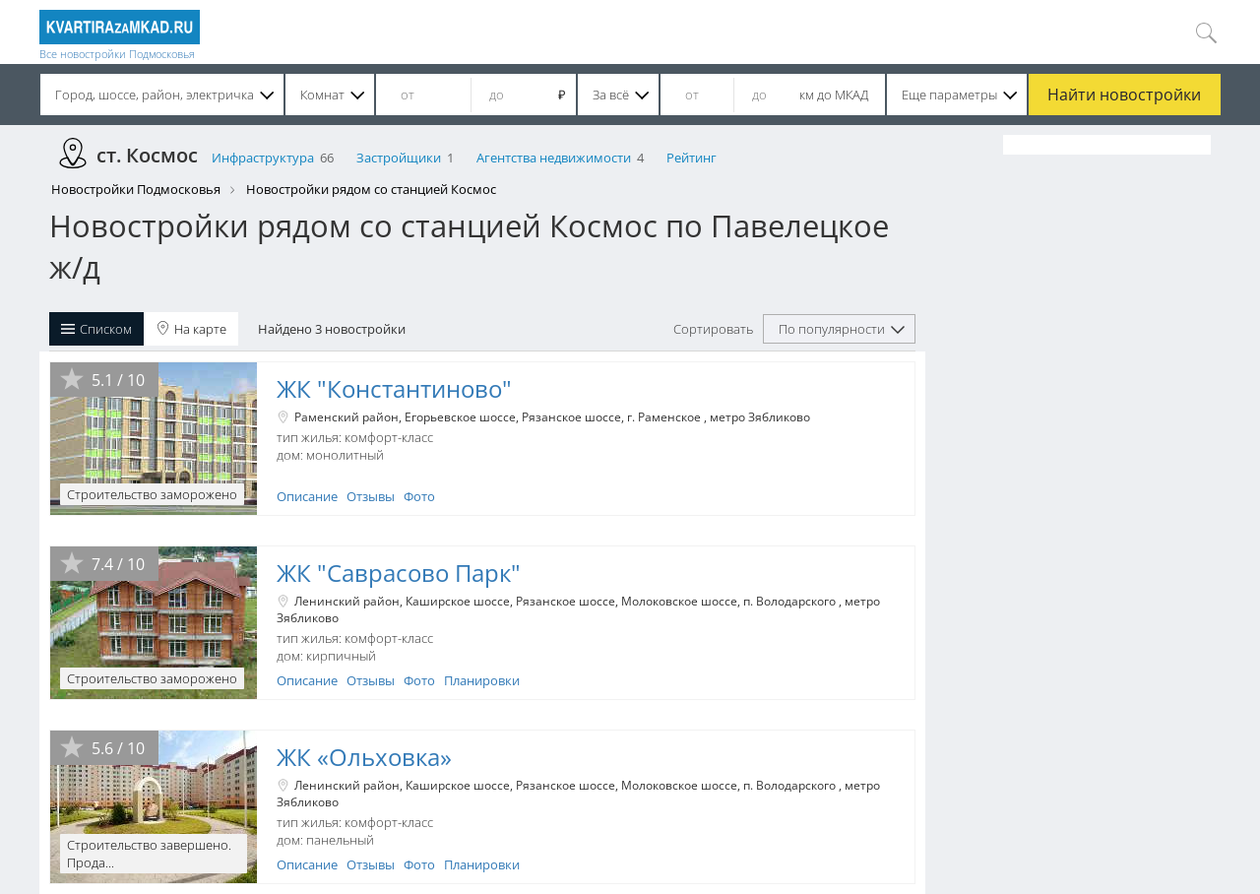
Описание (307, 496)
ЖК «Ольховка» (364, 756)
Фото (419, 496)
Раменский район (346, 417)
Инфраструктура (263, 157)
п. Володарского (791, 601)
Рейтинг (691, 157)
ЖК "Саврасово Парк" (399, 572)
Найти (1124, 94)
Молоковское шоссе (679, 601)
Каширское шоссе (458, 601)
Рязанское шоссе (571, 417)
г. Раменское (665, 417)
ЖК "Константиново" (394, 388)
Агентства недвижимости (553, 157)
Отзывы (370, 496)
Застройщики (398, 157)
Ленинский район (347, 601)
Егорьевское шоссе (460, 417)
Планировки (482, 680)
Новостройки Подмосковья (135, 189)
